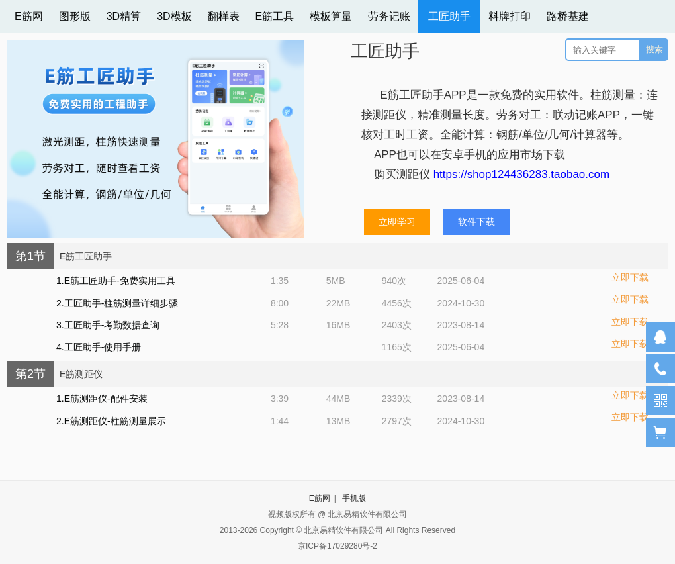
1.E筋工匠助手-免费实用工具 (115, 280)
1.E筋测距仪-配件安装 (102, 398)
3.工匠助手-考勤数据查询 (107, 325)
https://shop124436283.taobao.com (521, 174)
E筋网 (319, 498)
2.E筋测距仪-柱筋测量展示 (111, 421)
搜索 (654, 49)
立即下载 (630, 277)
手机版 (354, 498)
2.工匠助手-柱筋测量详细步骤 (117, 303)
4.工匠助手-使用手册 (98, 347)
